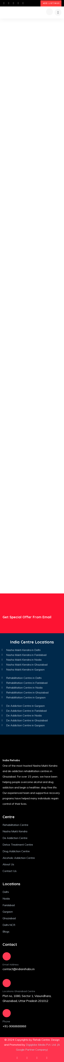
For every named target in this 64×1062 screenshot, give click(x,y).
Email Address (11, 964)
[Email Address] (7, 956)
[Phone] (7, 1013)
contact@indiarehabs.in (19, 969)
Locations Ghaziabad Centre (19, 991)
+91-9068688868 (14, 1026)
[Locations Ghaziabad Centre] (7, 983)
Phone (6, 1021)
